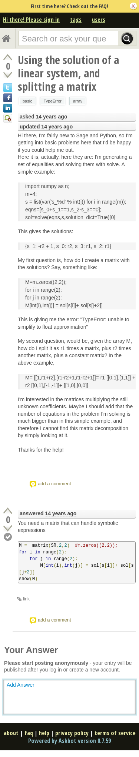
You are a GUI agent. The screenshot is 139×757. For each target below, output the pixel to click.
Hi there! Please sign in (31, 20)
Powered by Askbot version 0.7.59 (69, 741)
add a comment (54, 483)
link (26, 599)
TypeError (53, 101)
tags (76, 20)
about (11, 733)
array (77, 101)
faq (28, 733)
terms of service (115, 733)
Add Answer (20, 685)
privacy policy (72, 733)
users (98, 20)
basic (27, 101)
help (44, 733)
